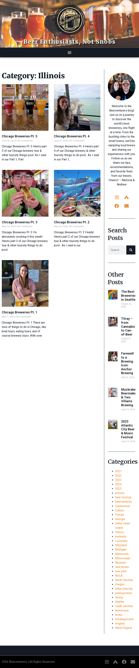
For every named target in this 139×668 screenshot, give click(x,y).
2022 (118, 475)
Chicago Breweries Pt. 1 (19, 312)
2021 (118, 471)
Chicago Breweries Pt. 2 (71, 222)
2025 (118, 488)
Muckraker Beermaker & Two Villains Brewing (129, 397)
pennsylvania (123, 593)
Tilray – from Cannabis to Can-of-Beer (128, 326)
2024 (118, 484)
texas (118, 615)
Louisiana (121, 541)
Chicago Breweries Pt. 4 (71, 136)
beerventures (123, 501)
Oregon (119, 584)
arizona (119, 493)
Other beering (123, 588)
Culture (119, 510)
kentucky (120, 536)
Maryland (121, 545)
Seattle (119, 601)
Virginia (120, 623)
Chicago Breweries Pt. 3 (19, 222)
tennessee (122, 610)
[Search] (130, 250)
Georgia (120, 519)
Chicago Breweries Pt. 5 (19, 136)
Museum (120, 562)
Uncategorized (124, 619)
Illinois (119, 532)
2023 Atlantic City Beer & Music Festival (128, 429)
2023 (118, 480)
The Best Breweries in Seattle (128, 295)
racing (119, 597)
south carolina (124, 606)
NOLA (119, 575)
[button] (70, 52)
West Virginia (123, 628)
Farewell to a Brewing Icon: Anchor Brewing (127, 363)
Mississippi (122, 558)
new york (121, 571)
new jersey (122, 567)
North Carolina (124, 580)
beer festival (123, 497)
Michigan (121, 549)
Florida (119, 514)
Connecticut (122, 506)
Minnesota (122, 554)
